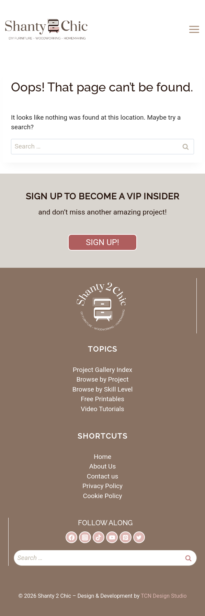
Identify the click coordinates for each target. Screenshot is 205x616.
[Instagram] (85, 537)
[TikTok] (98, 537)
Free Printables (102, 399)
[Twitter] (139, 537)
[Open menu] (195, 29)
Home (102, 457)
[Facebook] (71, 537)
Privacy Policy (102, 486)
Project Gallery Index (102, 370)
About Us (102, 466)
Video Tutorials (102, 409)
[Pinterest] (125, 537)
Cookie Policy (102, 496)
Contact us (102, 476)
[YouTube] (112, 537)
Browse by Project (103, 379)
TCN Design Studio (164, 596)
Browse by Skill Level (102, 389)
